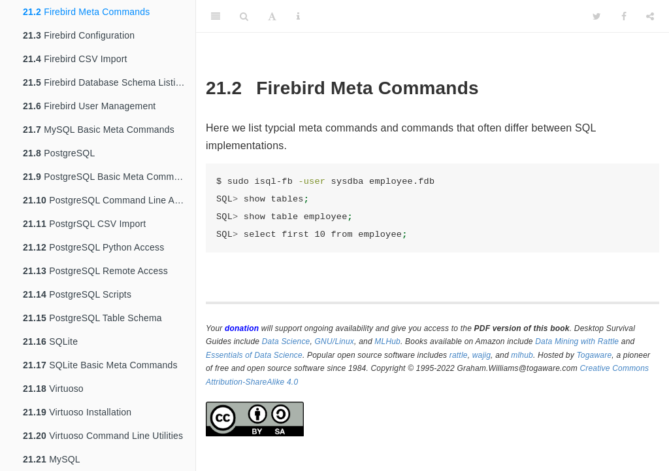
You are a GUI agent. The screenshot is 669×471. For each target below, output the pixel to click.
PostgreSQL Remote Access (95, 271)
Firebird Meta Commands (86, 12)
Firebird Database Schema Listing (104, 82)
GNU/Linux (335, 341)
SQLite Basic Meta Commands (100, 365)
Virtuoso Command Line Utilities (103, 435)
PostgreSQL (59, 153)
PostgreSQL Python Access (93, 247)
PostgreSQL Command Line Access (109, 200)
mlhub (522, 355)
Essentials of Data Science (254, 355)
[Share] (650, 16)
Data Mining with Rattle (577, 341)
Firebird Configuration (79, 35)
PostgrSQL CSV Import (84, 223)
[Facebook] (624, 16)
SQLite (50, 341)
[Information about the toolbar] (298, 16)
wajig (481, 355)
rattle (458, 355)
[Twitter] (597, 16)
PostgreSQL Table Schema (92, 318)
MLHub (387, 341)
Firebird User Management (89, 106)
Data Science (286, 341)
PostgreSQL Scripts (77, 294)
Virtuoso (53, 388)
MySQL (51, 459)
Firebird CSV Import (75, 59)
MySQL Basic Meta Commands (98, 129)
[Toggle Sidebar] (215, 16)
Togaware (594, 355)
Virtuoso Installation (77, 412)
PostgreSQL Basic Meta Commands (109, 176)
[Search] (244, 16)
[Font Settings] (272, 16)
